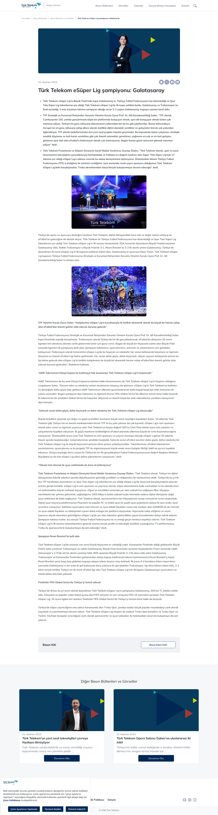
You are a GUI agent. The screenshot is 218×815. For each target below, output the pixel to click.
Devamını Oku (62, 758)
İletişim (185, 5)
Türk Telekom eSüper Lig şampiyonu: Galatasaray (99, 18)
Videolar (138, 5)
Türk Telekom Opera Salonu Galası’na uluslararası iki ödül (154, 740)
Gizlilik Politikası (95, 799)
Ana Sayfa (25, 18)
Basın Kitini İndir (158, 644)
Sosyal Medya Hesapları (162, 5)
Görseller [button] (123, 5)
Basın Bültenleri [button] (104, 5)
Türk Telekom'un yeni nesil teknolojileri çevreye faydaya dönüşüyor (55, 740)
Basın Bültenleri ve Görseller (62, 18)
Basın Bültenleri (40, 18)
